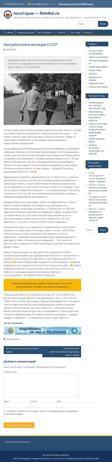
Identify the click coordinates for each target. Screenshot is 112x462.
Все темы (75, 32)
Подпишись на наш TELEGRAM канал (75, 4)
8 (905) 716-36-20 (15, 4)
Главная (9, 32)
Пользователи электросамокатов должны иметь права (64, 352)
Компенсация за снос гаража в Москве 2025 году (97, 105)
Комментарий (10, 372)
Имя (6, 401)
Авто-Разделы (45, 32)
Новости (93, 73)
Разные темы (13, 339)
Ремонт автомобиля (98, 57)
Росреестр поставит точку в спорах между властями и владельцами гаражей (98, 129)
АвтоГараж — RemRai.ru (36, 13)
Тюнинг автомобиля (98, 66)
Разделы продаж (25, 32)
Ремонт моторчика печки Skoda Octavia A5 (98, 190)
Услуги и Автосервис (98, 86)
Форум (87, 32)
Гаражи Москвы (96, 83)
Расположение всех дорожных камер (22, 350)
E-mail (33, 401)
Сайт (58, 401)
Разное (61, 32)
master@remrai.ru (40, 4)
